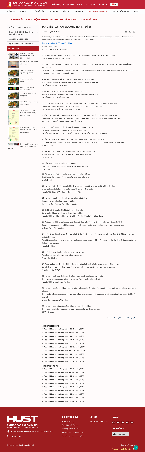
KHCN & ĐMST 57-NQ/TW (97, 11)
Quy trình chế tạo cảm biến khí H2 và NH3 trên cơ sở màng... (28, 130)
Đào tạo (66, 11)
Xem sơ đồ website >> (129, 445)
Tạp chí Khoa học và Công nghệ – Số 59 (59, 390)
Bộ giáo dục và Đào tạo (98, 421)
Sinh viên (79, 11)
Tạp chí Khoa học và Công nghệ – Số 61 (59, 380)
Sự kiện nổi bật (37, 11)
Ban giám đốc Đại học (70, 425)
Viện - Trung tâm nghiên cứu (73, 432)
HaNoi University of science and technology (29, 6)
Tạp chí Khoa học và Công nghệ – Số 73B (59, 350)
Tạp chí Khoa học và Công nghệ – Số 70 (59, 340)
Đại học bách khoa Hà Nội (30, 3)
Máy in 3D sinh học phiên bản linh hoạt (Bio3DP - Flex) (27, 56)
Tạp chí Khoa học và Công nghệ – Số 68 (59, 332)
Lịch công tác (90, 4)
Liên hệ (101, 4)
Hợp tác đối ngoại (120, 11)
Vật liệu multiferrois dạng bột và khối (29, 63)
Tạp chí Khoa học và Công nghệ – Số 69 (59, 336)
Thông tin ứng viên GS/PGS (20, 27)
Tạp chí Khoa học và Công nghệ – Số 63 (59, 376)
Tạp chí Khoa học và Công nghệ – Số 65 (59, 369)
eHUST (136, 11)
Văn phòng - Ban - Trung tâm (73, 436)
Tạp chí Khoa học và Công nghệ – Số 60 (59, 387)
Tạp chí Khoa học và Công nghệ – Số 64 (59, 372)
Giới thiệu (11, 11)
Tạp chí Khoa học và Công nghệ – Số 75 (59, 358)
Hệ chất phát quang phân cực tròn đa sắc (27, 89)
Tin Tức (23, 11)
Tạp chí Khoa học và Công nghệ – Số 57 (59, 397)
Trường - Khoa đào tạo (70, 428)
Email (79, 4)
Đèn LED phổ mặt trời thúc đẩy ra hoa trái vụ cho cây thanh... (28, 113)
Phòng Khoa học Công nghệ (125, 318)
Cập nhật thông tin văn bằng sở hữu (28, 95)
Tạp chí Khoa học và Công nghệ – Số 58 (59, 394)
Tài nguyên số (69, 4)
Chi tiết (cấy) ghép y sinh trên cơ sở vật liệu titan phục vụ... (23, 146)
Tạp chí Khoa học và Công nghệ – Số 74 (59, 354)
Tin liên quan (13, 48)
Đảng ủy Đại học (68, 421)
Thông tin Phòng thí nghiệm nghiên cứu (27, 72)
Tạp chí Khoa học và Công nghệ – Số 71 (59, 343)
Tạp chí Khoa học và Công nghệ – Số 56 (59, 401)
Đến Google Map (120, 434)
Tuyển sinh (53, 11)
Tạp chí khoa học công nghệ (21, 44)
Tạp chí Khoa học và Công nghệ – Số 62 (59, 383)
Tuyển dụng (56, 4)
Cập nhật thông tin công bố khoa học (29, 103)
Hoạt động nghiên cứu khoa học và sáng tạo (21, 33)
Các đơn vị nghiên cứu (18, 39)
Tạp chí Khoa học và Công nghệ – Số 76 (59, 361)
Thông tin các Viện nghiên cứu (26, 80)
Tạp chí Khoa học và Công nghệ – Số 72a (59, 347)
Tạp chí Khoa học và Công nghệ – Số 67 (59, 329)
